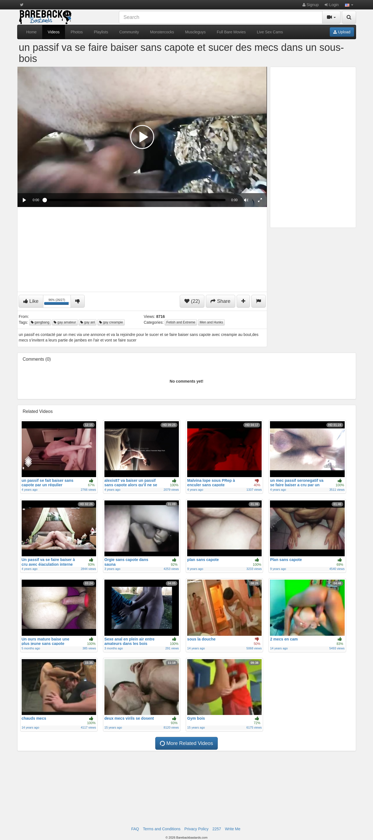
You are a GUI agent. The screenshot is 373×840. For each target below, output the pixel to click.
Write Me (233, 829)
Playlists (101, 32)
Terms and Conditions (161, 829)
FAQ (135, 829)
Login (332, 5)
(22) (192, 301)
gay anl (87, 322)
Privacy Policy (196, 829)
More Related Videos (186, 743)
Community (129, 32)
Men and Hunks (211, 322)
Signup (310, 5)
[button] (349, 4)
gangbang (40, 322)
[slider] (135, 200)
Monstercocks (162, 32)
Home (31, 32)
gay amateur (65, 322)
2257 (216, 829)
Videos (54, 32)
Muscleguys (195, 32)
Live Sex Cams (270, 32)
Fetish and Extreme (180, 322)
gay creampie (111, 322)
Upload (341, 32)
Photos (77, 32)
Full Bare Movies (231, 32)
